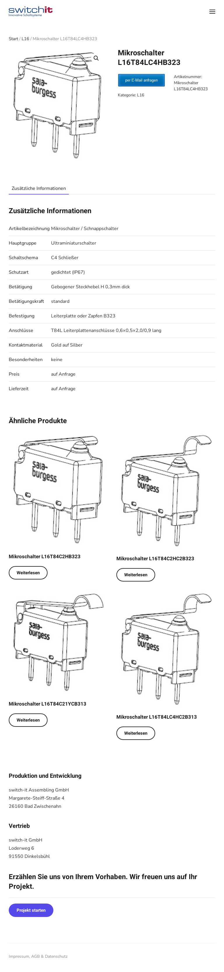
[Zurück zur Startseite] (30, 11)
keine (56, 359)
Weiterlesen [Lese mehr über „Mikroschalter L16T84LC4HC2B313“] (135, 733)
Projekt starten (31, 910)
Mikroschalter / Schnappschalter (84, 228)
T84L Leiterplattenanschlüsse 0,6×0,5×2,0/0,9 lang (106, 330)
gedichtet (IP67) (68, 272)
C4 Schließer (64, 258)
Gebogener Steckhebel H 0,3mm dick (90, 287)
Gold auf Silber (67, 345)
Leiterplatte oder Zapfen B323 (83, 316)
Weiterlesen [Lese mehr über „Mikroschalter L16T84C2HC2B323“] (135, 575)
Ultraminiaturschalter (73, 243)
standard (60, 301)
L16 (25, 39)
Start (13, 39)
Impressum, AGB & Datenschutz (38, 956)
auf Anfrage (63, 374)
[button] (212, 11)
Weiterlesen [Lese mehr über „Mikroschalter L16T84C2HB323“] (28, 573)
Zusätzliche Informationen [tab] (39, 188)
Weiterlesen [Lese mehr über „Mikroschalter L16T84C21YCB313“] (28, 720)
